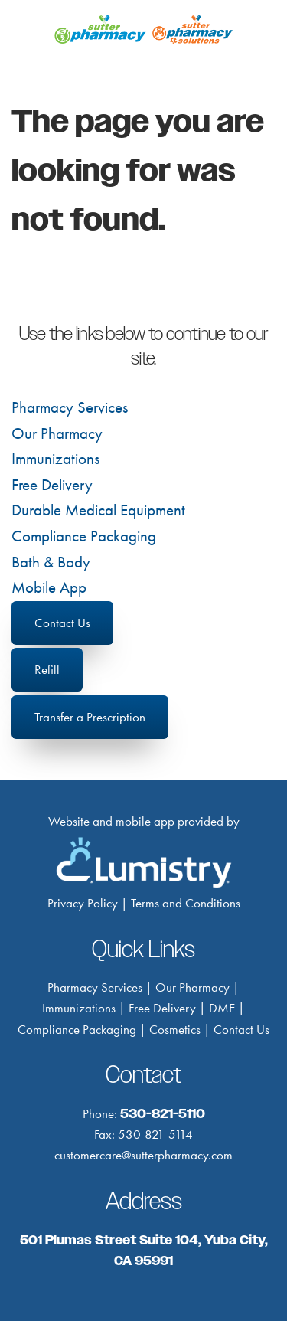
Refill (47, 669)
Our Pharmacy (57, 433)
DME (222, 1007)
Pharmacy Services (69, 407)
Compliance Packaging (83, 536)
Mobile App (48, 587)
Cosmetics (175, 1029)
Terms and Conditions (185, 903)
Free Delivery (52, 485)
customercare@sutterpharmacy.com (143, 1154)
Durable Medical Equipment (98, 510)
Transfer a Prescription (89, 716)
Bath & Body (50, 562)
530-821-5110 (162, 1113)
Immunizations (55, 459)
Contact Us (62, 622)
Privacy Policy (82, 903)
